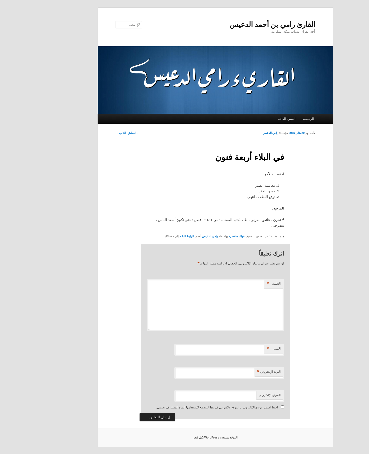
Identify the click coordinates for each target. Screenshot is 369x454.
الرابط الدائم (156, 236)
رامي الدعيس (239, 133)
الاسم (243, 348)
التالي (90, 133)
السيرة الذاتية (256, 118)
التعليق (243, 283)
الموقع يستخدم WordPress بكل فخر (184, 437)
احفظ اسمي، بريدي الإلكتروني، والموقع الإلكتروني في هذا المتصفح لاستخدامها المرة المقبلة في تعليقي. (186, 407)
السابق (103, 133)
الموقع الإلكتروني (239, 395)
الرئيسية (277, 118)
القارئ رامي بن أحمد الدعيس (241, 24)
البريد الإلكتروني (238, 372)
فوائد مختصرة (206, 236)
